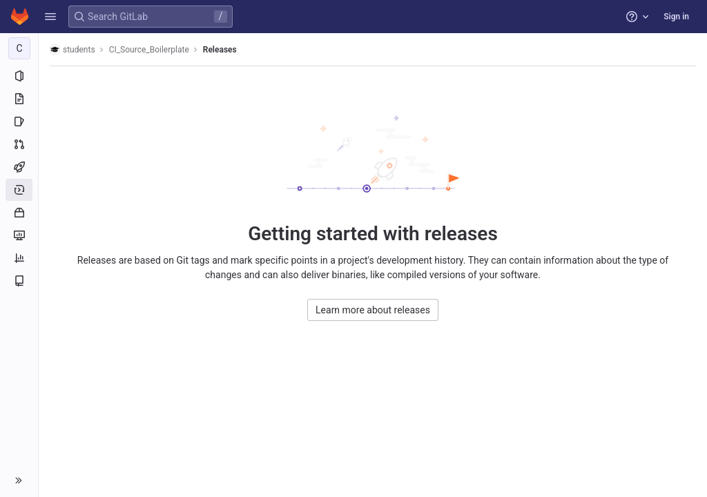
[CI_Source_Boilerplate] (19, 48)
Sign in (676, 16)
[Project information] (19, 76)
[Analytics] (19, 258)
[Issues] (19, 121)
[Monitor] (19, 235)
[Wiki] (19, 281)
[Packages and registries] (19, 213)
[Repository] (19, 99)
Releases (220, 50)
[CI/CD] (19, 167)
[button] (50, 17)
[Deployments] (19, 190)
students (72, 49)
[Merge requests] (19, 144)
